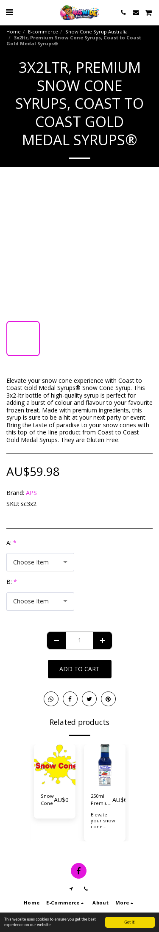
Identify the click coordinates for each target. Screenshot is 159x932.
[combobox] (40, 562)
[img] (54, 765)
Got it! (130, 922)
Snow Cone (47, 799)
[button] (9, 12)
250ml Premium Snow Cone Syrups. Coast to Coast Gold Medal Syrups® (101, 800)
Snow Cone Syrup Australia (96, 31)
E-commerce (43, 31)
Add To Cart (79, 669)
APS (31, 493)
